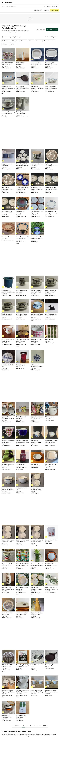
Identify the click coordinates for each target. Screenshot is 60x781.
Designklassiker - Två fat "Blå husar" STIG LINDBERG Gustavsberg (22, 188)
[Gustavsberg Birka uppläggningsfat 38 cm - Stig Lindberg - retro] (51, 54)
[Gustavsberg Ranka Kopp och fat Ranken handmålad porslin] (22, 331)
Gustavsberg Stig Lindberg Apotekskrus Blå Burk (8, 291)
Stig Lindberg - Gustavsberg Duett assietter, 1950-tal (36, 588)
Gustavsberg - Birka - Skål (21, 488)
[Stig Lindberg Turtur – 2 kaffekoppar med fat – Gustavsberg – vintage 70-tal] (51, 579)
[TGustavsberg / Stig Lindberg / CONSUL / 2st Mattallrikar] (51, 179)
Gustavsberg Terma (50, 665)
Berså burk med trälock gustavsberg (37, 164)
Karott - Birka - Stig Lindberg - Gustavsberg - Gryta (8, 488)
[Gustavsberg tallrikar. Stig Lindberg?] (8, 604)
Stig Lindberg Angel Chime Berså (21, 716)
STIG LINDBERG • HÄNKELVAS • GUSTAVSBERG (20, 63)
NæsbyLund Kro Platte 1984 (7, 365)
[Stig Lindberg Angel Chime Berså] (22, 707)
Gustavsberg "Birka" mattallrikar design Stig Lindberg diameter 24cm (22, 164)
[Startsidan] (9, 2)
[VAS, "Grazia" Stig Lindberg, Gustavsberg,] (8, 579)
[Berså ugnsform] (51, 331)
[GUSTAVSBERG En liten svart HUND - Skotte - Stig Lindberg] (51, 306)
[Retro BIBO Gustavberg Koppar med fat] (8, 456)
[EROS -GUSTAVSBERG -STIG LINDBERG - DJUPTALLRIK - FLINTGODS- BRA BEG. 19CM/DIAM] (8, 657)
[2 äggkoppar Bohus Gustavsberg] (8, 156)
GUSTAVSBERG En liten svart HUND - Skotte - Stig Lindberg (51, 315)
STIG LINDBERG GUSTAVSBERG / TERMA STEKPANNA (22, 87)
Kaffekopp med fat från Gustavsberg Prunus (37, 314)
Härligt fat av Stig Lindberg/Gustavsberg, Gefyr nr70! (8, 87)
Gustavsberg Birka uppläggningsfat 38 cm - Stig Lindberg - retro (51, 63)
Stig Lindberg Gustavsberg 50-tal (21, 112)
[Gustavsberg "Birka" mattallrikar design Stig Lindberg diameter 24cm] (22, 156)
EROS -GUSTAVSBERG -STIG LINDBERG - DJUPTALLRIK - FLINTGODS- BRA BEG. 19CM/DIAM (8, 665)
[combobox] (23, 6)
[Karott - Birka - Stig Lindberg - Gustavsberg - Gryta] (8, 480)
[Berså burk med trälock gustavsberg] (37, 156)
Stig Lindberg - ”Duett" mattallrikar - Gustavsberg (22, 588)
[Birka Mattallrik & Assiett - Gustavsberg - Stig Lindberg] (37, 480)
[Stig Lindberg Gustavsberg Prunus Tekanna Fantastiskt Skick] (37, 432)
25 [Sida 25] (39, 725)
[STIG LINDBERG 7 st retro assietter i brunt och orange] (51, 555)
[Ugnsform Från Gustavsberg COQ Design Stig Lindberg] (37, 456)
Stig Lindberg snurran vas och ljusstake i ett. (37, 417)
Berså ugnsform (49, 339)
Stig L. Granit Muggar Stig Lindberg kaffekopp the (8, 691)
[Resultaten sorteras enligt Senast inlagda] (51, 37)
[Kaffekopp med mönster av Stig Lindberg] (8, 432)
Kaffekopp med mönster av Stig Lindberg (8, 441)
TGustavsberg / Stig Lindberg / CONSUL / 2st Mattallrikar (51, 188)
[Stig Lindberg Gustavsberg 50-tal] (22, 104)
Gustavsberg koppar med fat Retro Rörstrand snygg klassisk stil (22, 691)
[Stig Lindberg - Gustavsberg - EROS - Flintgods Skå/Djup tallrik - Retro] (51, 156)
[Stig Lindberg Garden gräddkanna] (22, 282)
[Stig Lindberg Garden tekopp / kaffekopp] (37, 282)
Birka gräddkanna (49, 417)
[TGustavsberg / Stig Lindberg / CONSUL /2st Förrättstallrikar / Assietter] (37, 179)
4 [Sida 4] (34, 725)
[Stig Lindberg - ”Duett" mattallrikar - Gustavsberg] (22, 579)
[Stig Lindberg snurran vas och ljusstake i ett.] (37, 409)
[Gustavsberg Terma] (51, 657)
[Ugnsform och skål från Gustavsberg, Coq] (22, 604)
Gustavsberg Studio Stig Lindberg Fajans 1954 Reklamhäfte (22, 665)
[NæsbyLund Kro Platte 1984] (8, 356)
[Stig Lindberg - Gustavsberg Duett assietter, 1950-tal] (37, 579)
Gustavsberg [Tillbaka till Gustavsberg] (7, 37)
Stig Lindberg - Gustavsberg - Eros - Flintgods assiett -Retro (8, 188)
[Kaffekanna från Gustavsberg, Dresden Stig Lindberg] (37, 356)
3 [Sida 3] (30, 725)
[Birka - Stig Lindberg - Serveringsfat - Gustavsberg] (51, 456)
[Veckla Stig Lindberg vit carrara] (37, 657)
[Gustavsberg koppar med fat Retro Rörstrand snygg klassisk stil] (22, 682)
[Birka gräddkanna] (51, 409)
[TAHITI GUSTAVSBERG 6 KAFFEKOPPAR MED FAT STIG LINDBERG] (22, 555)
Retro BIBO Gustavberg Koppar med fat (8, 465)
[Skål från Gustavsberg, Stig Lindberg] (37, 331)
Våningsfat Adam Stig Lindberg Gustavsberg (36, 237)
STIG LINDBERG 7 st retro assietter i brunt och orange (50, 564)
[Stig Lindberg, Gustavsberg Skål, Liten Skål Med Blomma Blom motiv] (37, 78)
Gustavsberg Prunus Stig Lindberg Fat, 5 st (22, 237)
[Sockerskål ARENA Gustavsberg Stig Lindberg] (8, 707)
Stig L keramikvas (20, 464)
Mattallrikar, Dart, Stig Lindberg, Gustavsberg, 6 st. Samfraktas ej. (51, 212)
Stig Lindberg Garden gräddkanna (21, 291)
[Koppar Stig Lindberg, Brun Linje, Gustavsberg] (37, 682)
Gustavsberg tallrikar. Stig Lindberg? (7, 613)
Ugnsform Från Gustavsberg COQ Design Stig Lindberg (36, 465)
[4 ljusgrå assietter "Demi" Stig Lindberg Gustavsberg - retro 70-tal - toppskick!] (37, 203)
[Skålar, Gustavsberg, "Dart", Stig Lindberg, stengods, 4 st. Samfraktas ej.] (51, 78)
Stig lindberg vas (20, 364)
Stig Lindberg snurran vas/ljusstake (21, 417)
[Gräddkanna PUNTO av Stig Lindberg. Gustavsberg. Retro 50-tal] (8, 331)
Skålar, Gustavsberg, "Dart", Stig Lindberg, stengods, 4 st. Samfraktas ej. (50, 87)
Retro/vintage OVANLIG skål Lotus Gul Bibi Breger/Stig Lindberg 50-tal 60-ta (51, 441)
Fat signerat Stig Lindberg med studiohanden (20, 212)
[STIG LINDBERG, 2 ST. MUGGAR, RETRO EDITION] (8, 54)
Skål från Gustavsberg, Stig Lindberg (36, 340)
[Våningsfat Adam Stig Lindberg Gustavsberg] (37, 228)
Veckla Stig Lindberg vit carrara (37, 665)
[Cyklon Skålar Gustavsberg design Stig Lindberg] (8, 409)
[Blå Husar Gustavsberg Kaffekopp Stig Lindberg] (22, 432)
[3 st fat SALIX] (8, 228)
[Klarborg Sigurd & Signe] (51, 532)
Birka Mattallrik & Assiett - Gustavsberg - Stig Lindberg (37, 488)
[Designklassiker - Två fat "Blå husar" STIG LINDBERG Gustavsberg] (22, 179)
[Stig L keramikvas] (22, 456)
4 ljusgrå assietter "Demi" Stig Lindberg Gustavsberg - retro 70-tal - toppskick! (37, 212)
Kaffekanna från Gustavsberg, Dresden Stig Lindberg (36, 365)
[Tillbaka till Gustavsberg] (2, 37)
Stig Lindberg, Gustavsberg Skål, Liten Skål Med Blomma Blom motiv (37, 87)
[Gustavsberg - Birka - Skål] (22, 480)
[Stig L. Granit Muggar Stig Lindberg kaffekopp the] (8, 682)
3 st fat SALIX (5, 236)
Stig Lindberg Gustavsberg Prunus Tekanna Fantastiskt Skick (36, 441)
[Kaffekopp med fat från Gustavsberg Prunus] (37, 306)
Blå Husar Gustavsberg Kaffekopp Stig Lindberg (22, 441)
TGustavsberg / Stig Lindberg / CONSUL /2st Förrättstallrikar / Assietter (37, 188)
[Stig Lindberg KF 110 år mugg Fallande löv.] (8, 555)
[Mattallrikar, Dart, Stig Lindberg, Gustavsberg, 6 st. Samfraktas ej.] (51, 203)
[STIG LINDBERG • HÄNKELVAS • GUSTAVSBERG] (22, 54)
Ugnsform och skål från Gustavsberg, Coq (22, 613)
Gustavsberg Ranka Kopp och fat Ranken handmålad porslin (22, 340)
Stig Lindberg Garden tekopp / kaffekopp (36, 291)
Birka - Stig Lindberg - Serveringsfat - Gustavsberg (50, 465)
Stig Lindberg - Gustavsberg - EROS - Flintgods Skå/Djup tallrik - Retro (51, 164)
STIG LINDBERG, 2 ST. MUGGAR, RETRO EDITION (7, 63)
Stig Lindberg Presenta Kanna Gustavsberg (37, 613)
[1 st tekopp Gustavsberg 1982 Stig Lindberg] (8, 104)
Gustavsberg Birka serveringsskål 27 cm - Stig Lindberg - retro (36, 63)
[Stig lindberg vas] (22, 356)
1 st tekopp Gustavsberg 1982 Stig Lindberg (8, 112)
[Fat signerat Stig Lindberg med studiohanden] (22, 203)
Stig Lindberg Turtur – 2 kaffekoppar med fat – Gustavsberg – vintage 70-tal (51, 588)
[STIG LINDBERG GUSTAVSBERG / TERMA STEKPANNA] (22, 78)
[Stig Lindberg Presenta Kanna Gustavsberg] (37, 604)
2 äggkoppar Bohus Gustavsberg (7, 164)
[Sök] (44, 6)
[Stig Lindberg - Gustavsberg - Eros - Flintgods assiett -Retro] (8, 179)
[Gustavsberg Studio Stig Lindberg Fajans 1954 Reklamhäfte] (22, 657)
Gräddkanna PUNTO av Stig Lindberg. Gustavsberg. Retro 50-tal (8, 340)
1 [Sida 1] (23, 725)
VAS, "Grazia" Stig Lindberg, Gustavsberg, (8, 588)
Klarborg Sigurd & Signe (51, 540)
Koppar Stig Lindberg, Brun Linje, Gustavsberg (37, 691)
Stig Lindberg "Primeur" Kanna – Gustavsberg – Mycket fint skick (37, 564)
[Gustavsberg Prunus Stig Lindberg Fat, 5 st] (22, 228)
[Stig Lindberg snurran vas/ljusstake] (22, 409)
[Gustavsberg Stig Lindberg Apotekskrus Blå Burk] (8, 282)
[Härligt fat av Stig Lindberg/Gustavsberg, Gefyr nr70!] (8, 78)
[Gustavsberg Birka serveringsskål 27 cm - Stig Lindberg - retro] (37, 54)
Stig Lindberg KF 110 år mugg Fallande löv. (8, 564)
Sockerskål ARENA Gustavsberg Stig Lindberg (6, 716)
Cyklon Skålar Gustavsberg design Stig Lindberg (8, 417)
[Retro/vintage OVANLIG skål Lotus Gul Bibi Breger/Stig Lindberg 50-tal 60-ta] (51, 432)
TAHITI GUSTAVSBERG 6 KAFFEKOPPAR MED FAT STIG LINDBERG (22, 564)
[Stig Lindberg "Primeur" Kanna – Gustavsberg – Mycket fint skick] (37, 555)
